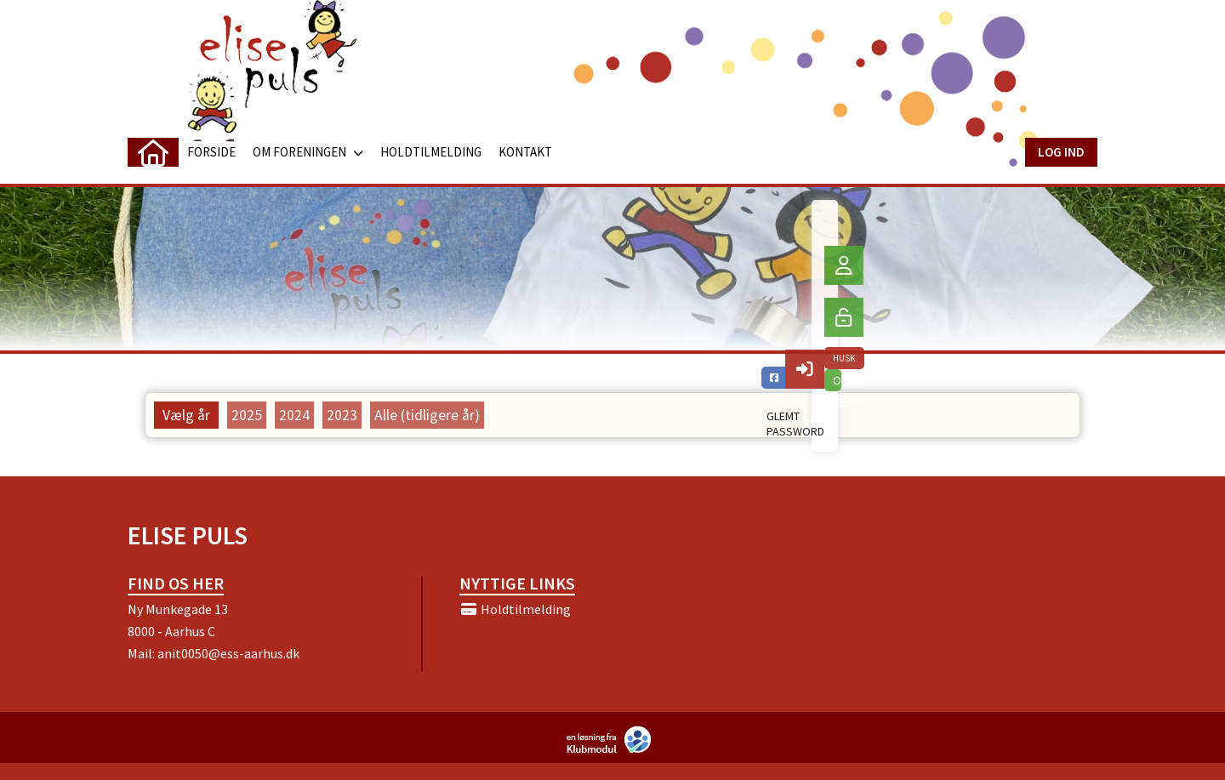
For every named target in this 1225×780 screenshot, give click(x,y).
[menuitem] (153, 152)
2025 (246, 415)
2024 (294, 415)
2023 (342, 415)
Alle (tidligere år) (427, 415)
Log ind (1061, 152)
